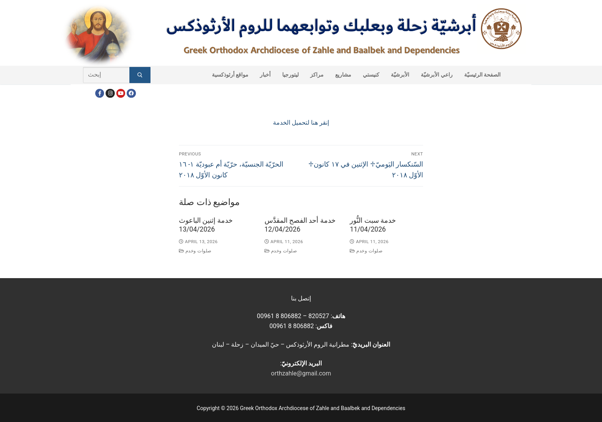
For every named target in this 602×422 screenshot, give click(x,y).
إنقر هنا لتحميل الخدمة (301, 122)
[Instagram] (110, 93)
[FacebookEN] (131, 93)
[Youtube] (120, 93)
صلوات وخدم (195, 251)
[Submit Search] (139, 75)
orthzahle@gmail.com (301, 373)
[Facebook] (99, 93)
